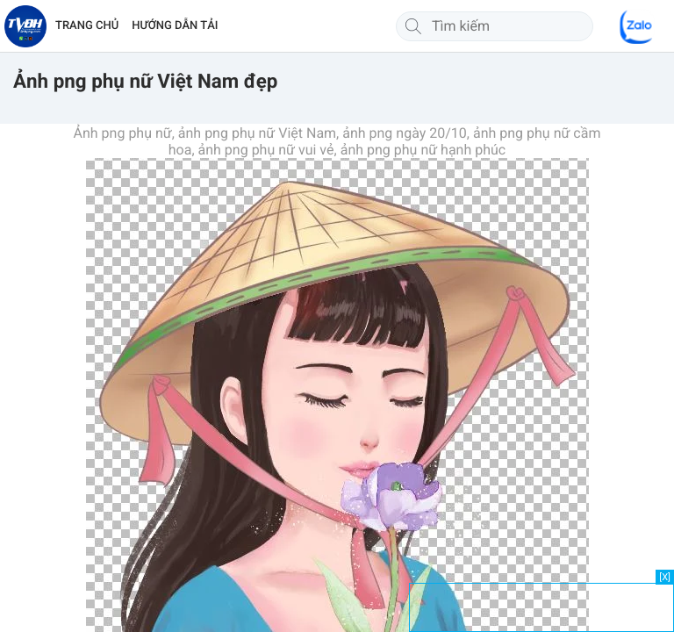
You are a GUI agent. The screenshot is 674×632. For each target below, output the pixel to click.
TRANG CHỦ (86, 25)
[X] (664, 577)
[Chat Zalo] (637, 26)
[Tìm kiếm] (413, 26)
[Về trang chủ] (25, 26)
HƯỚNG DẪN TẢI (175, 25)
